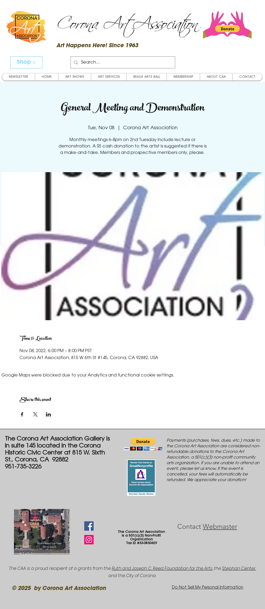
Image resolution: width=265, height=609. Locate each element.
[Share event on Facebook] (22, 414)
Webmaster (220, 526)
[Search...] (122, 62)
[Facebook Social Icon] (89, 526)
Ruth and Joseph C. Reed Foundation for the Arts (162, 568)
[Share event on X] (35, 414)
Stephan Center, (239, 568)
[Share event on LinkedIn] (48, 414)
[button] (227, 28)
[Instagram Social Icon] (89, 539)
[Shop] (26, 62)
